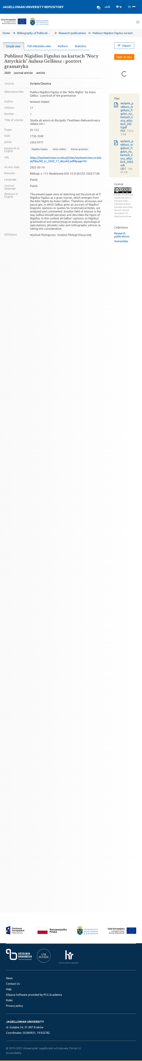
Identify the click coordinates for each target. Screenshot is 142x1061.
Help (9, 989)
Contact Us (13, 983)
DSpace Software (16, 994)
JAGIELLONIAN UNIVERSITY (25, 1021)
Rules (9, 1000)
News (9, 978)
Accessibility (13, 1052)
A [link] (105, 7)
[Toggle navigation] (138, 22)
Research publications (72, 33)
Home (6, 33)
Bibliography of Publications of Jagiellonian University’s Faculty (34, 33)
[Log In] (119, 6)
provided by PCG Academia (45, 994)
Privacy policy (14, 1005)
